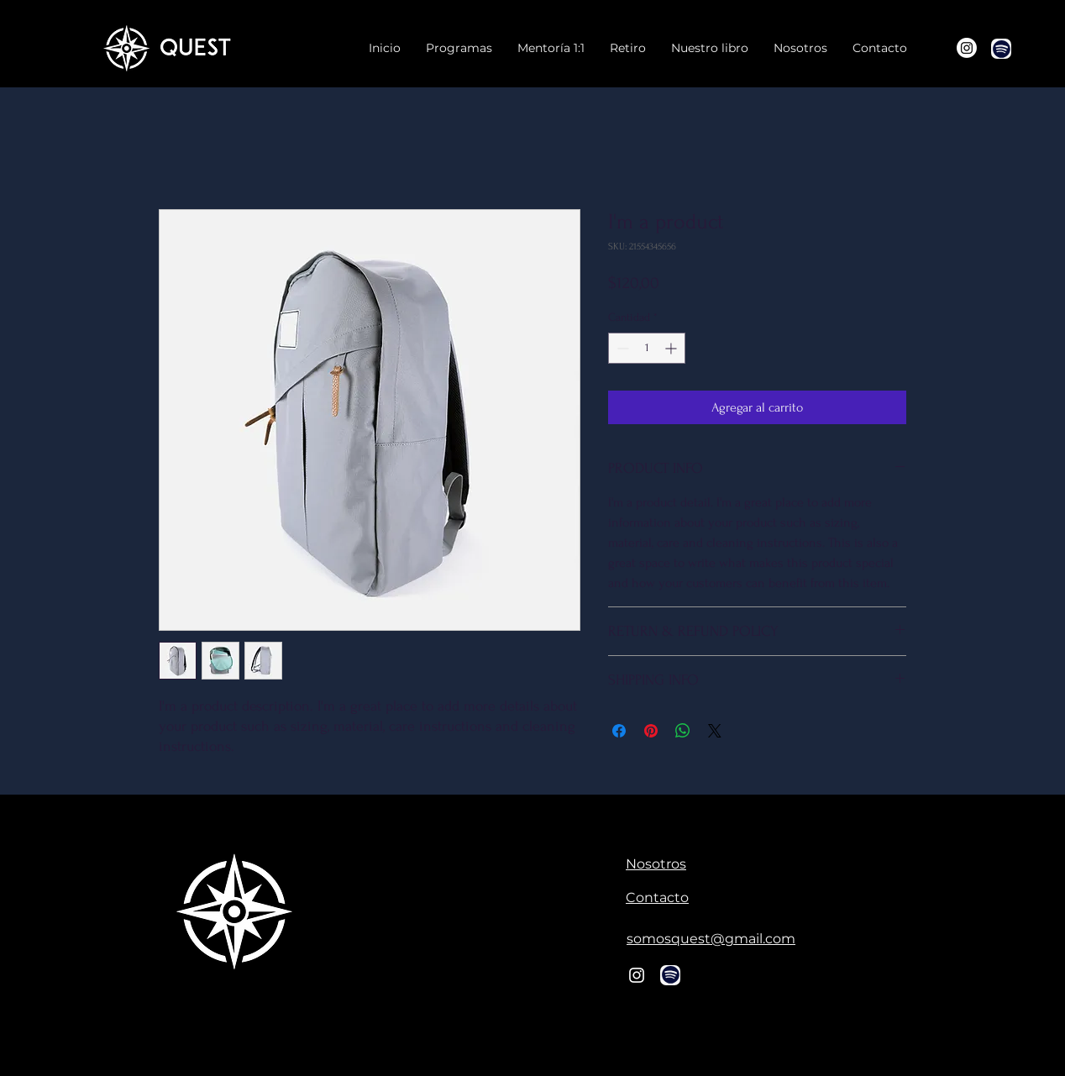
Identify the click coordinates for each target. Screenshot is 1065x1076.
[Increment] (672, 348)
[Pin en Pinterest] (651, 731)
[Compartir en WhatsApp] (683, 731)
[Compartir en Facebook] (619, 731)
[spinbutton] (647, 348)
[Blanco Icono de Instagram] (637, 975)
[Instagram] (967, 48)
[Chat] (1001, 49)
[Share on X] (715, 731)
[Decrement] (621, 348)
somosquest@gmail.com (711, 939)
